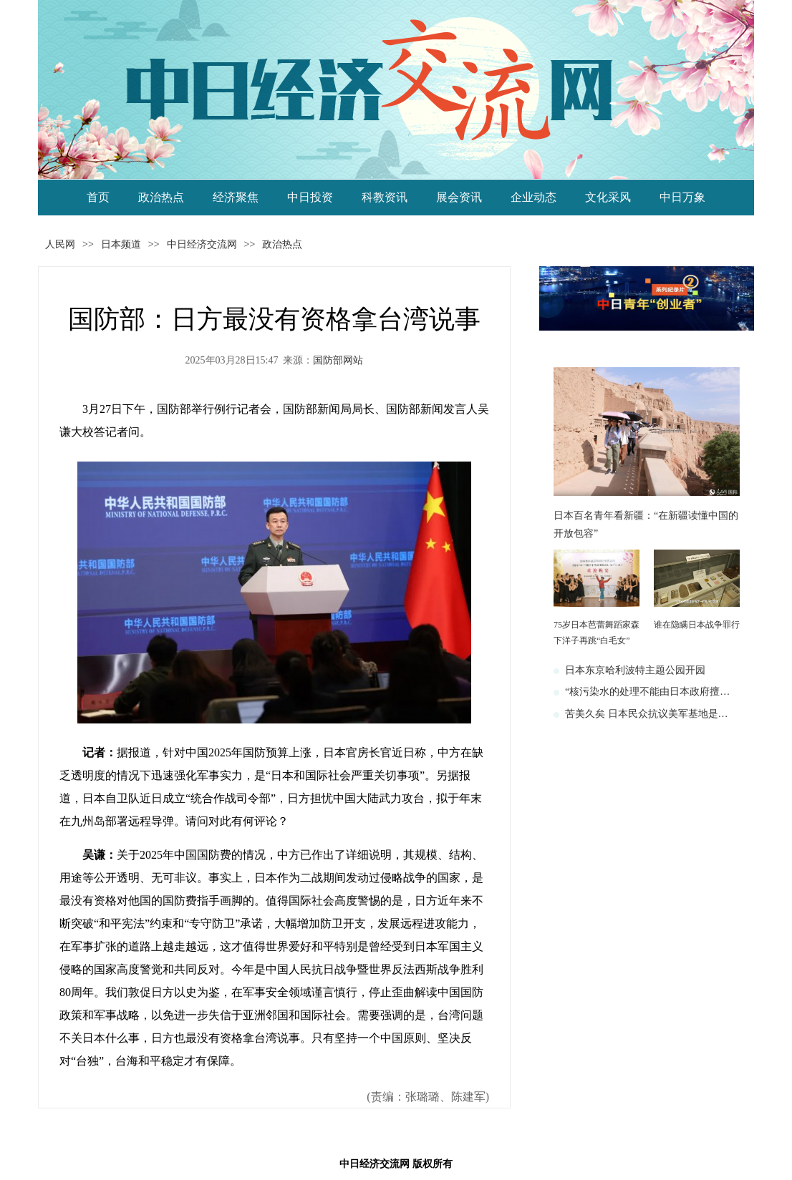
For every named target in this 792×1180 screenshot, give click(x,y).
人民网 (60, 244)
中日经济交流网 (202, 244)
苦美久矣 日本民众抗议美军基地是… (646, 713)
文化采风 (608, 197)
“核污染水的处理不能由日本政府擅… (647, 691)
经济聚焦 (236, 197)
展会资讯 (459, 197)
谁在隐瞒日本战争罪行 (697, 625)
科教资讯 (384, 197)
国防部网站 (338, 360)
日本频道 (121, 244)
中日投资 (310, 197)
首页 (98, 197)
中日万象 (682, 197)
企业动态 (533, 197)
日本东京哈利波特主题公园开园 (635, 670)
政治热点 (161, 197)
